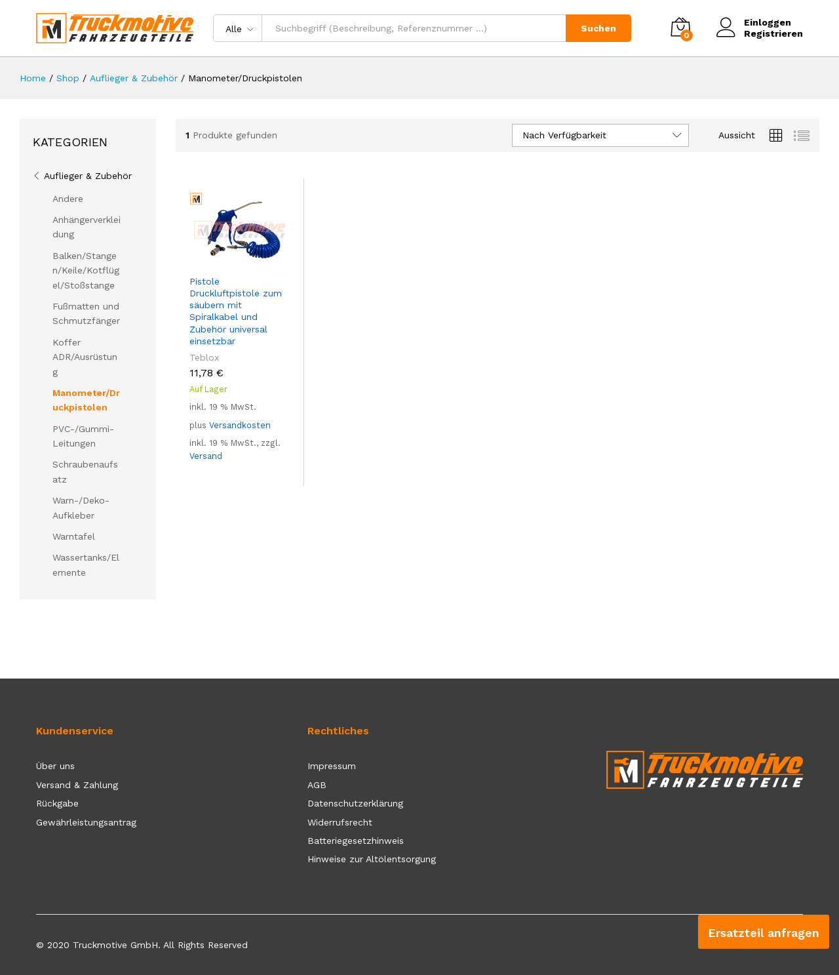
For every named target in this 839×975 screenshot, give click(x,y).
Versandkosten (240, 425)
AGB (316, 785)
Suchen (598, 28)
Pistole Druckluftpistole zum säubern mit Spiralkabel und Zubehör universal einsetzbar (235, 311)
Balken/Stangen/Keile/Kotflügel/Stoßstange (85, 270)
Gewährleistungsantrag (86, 822)
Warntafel (73, 536)
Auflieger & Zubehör (88, 175)
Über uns (55, 766)
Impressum (331, 766)
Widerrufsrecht (339, 822)
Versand (205, 456)
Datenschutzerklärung (355, 803)
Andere (67, 198)
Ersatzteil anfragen (763, 933)
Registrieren (773, 33)
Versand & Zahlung (77, 785)
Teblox (204, 357)
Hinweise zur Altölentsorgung (371, 859)
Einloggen (753, 22)
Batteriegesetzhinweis (355, 840)
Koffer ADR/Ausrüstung (84, 357)
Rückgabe (57, 803)
